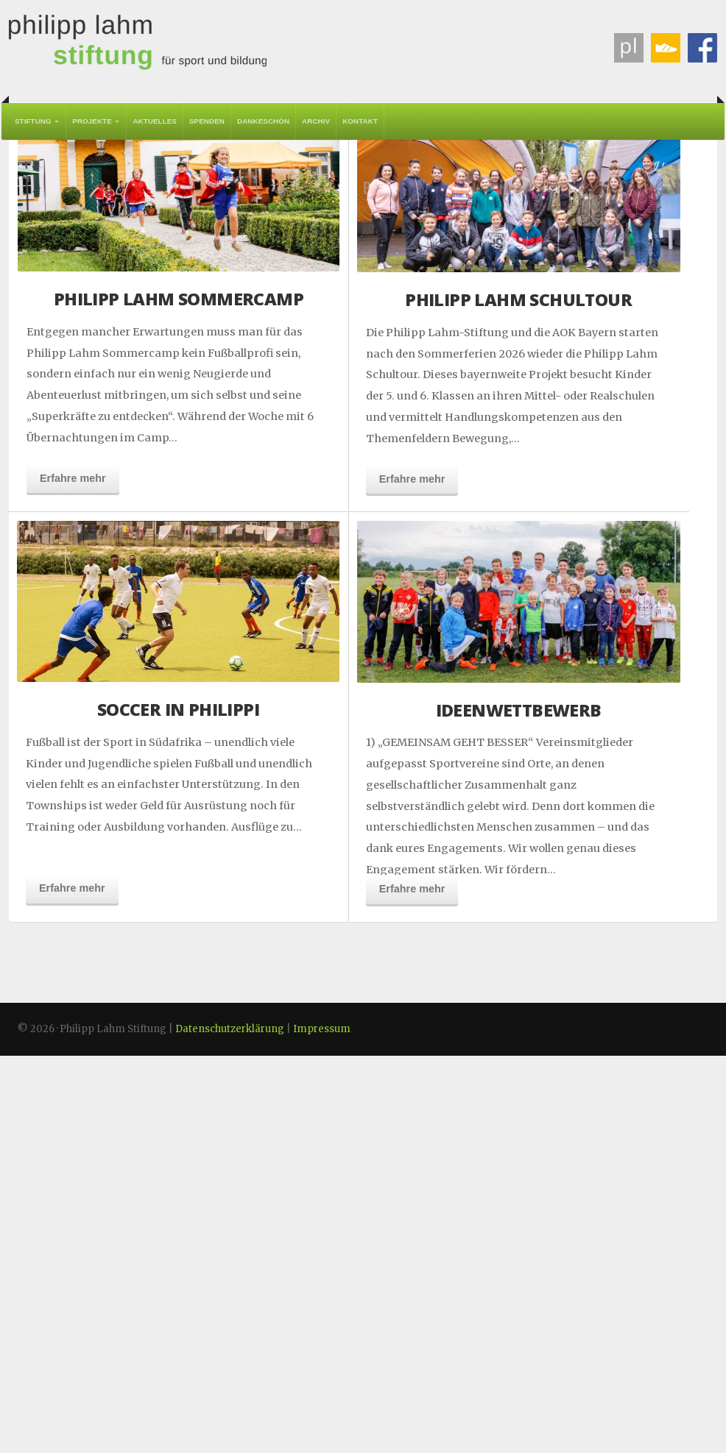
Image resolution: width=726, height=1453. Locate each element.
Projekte (92, 121)
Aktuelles (155, 121)
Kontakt (360, 121)
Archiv (316, 121)
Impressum (321, 1426)
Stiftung (33, 121)
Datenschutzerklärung (229, 1426)
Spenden (207, 121)
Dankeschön (263, 121)
